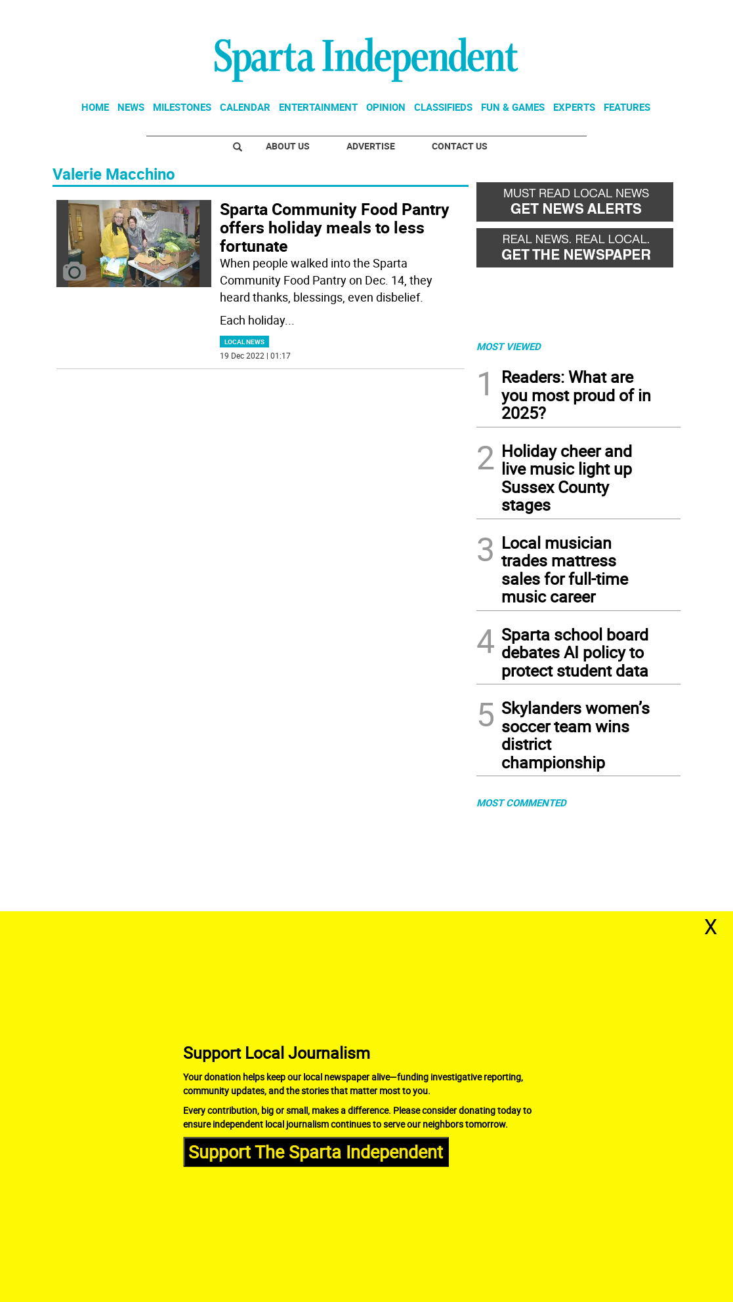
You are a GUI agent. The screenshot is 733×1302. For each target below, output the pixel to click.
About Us (288, 146)
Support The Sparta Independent (315, 1151)
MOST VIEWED (508, 346)
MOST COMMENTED (521, 802)
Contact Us (460, 146)
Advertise (370, 146)
